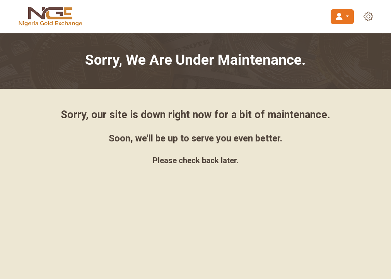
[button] (368, 16)
